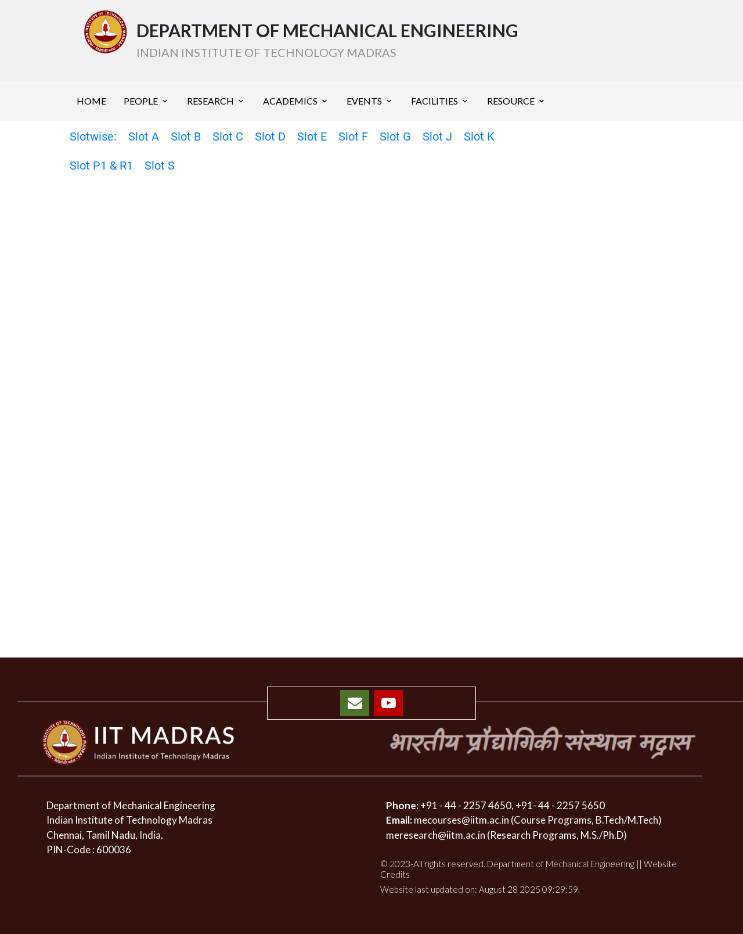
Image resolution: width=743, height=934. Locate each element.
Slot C (227, 136)
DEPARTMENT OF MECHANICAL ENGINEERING (327, 40)
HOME (91, 100)
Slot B (186, 136)
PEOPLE (141, 100)
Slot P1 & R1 (101, 166)
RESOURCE (511, 100)
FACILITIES (434, 100)
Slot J (437, 136)
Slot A (143, 136)
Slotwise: (93, 136)
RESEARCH (210, 100)
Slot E (312, 136)
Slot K (479, 136)
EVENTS (364, 100)
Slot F (353, 136)
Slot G (395, 136)
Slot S (160, 166)
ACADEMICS (290, 100)
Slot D (270, 136)
